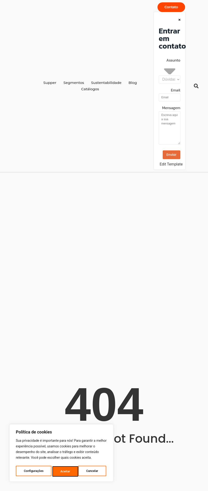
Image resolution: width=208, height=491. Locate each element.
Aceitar (94, 471)
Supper (49, 82)
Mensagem (171, 108)
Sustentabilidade (106, 82)
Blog (132, 82)
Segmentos (74, 82)
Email (175, 90)
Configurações (33, 471)
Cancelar (66, 471)
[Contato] (171, 7)
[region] (61, 454)
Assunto (173, 60)
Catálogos (90, 89)
